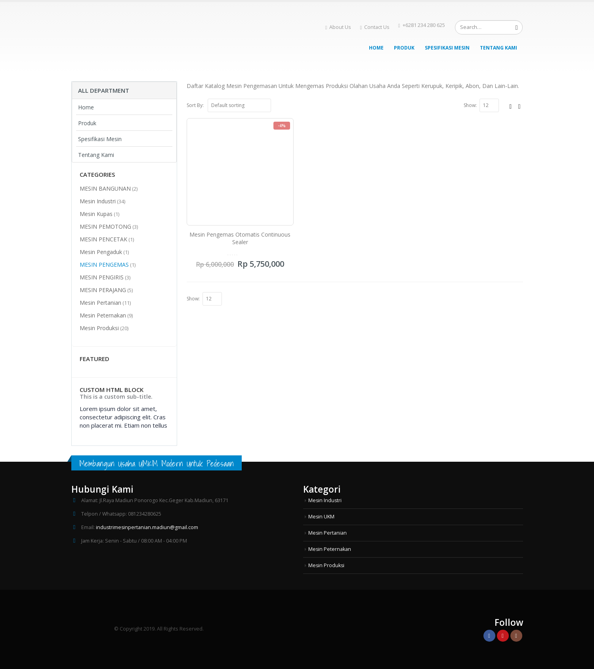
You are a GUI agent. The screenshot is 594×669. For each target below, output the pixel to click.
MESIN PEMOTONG (105, 226)
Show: (470, 105)
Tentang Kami (498, 47)
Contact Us (375, 27)
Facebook (489, 636)
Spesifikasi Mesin (447, 47)
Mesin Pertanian (100, 302)
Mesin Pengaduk (101, 252)
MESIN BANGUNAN (105, 188)
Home (376, 47)
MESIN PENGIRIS (102, 277)
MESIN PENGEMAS (104, 264)
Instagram (516, 636)
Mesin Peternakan (103, 315)
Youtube (503, 636)
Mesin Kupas (96, 214)
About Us (338, 27)
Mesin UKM (321, 516)
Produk (404, 47)
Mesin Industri (98, 201)
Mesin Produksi (99, 328)
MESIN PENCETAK (103, 239)
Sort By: (195, 105)
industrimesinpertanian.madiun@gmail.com (147, 527)
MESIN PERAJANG (103, 290)
